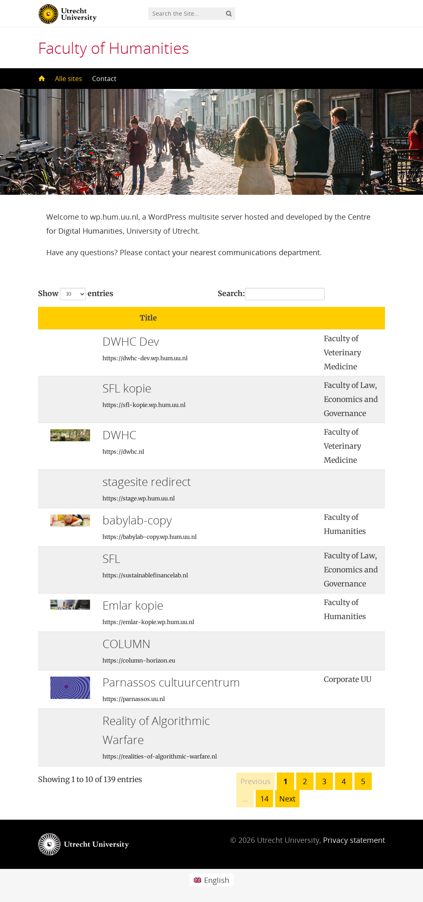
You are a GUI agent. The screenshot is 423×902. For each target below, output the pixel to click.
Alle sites (68, 78)
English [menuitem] (216, 880)
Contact (104, 78)
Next (287, 799)
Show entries (75, 294)
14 (264, 799)
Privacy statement (354, 840)
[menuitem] (211, 879)
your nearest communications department (246, 252)
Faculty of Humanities (113, 47)
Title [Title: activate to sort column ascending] (148, 318)
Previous (255, 781)
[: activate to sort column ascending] (288, 318)
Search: (271, 294)
